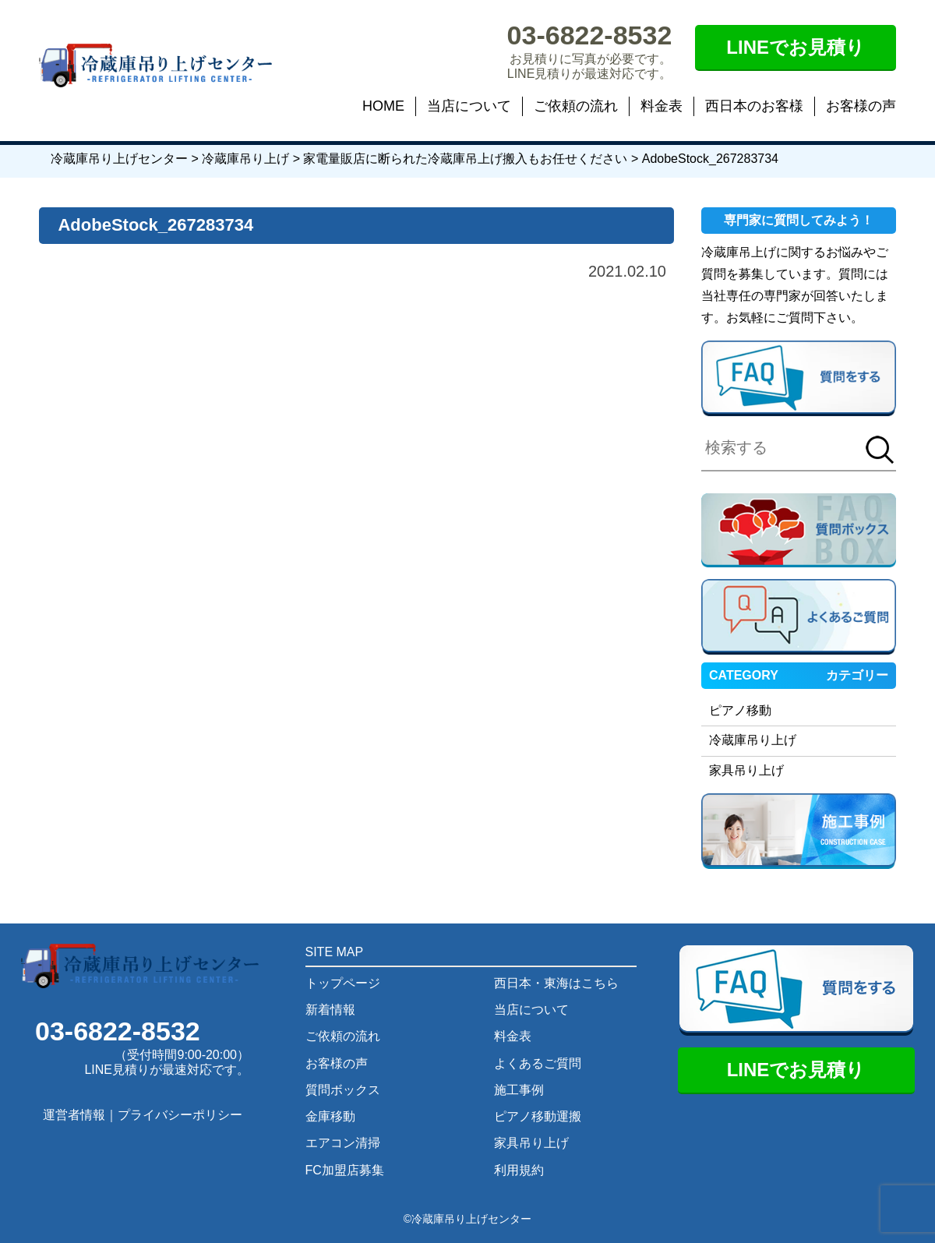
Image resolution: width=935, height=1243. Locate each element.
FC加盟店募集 (344, 1170)
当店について (469, 106)
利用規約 (519, 1170)
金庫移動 (330, 1116)
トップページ (342, 983)
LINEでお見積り (795, 47)
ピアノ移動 (740, 710)
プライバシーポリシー (180, 1114)
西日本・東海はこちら (556, 983)
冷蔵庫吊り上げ (752, 740)
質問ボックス (342, 1089)
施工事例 (519, 1089)
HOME (383, 106)
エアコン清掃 (342, 1142)
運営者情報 (74, 1114)
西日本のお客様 (754, 106)
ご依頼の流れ (576, 106)
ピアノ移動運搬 (537, 1116)
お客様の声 (861, 106)
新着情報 (330, 1009)
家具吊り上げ (746, 770)
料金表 (661, 106)
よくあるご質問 (537, 1063)
